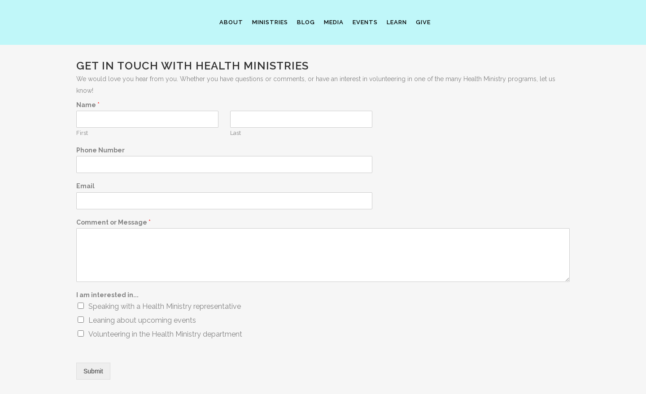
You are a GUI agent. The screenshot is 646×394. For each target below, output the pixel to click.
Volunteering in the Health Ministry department (165, 334)
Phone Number (100, 150)
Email (85, 186)
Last (235, 133)
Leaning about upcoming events (142, 320)
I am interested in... (107, 295)
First (82, 133)
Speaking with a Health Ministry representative (164, 306)
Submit (93, 371)
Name (88, 104)
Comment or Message (113, 222)
